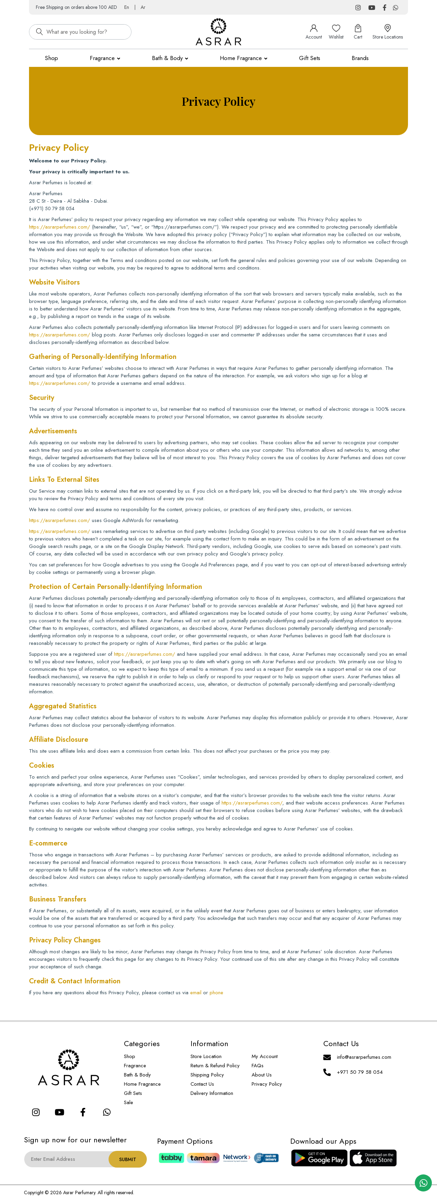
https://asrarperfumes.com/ (59, 227)
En (126, 7)
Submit (127, 1159)
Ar (143, 7)
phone (216, 992)
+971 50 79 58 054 (360, 1072)
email (195, 992)
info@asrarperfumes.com (364, 1057)
